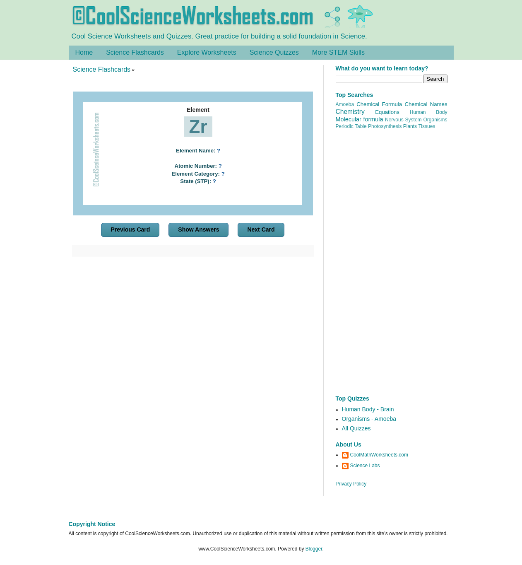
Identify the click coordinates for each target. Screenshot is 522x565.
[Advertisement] (193, 335)
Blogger (314, 549)
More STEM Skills (338, 52)
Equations (387, 112)
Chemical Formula (379, 104)
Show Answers (198, 229)
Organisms (435, 120)
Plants (410, 126)
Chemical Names (425, 104)
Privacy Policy (351, 484)
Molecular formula (359, 119)
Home (84, 52)
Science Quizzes (274, 52)
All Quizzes (356, 428)
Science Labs (365, 465)
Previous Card (130, 229)
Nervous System (403, 120)
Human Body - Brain (368, 409)
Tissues (426, 126)
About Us (348, 444)
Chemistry (350, 111)
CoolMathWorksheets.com (379, 455)
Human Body (428, 112)
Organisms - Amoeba (369, 418)
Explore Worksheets (206, 52)
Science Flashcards (135, 52)
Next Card (260, 229)
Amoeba (345, 104)
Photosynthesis (385, 126)
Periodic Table (351, 126)
